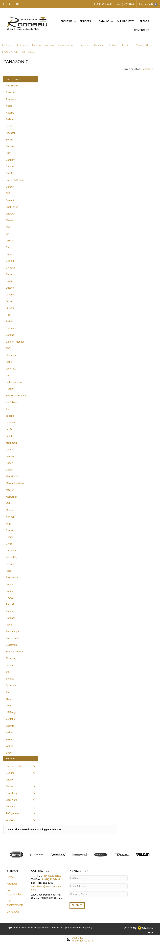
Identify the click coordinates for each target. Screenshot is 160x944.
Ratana (10, 611)
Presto (9, 591)
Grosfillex (11, 368)
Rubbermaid (12, 638)
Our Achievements (15, 903)
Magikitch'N (12, 476)
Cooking (6, 44)
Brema (9, 139)
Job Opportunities (15, 892)
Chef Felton (12, 207)
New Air (10, 516)
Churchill (10, 213)
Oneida (9, 537)
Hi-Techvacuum (14, 382)
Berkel (9, 126)
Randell (10, 604)
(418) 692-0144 (52, 876)
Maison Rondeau (15, 483)
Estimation (148, 4)
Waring (9, 746)
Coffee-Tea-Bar (65, 44)
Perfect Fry (12, 557)
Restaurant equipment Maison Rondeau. (42, 927)
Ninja (8, 523)
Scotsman (11, 645)
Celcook (10, 200)
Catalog (104, 21)
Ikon (8, 409)
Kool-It (9, 436)
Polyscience (12, 577)
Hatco (9, 375)
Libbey (9, 463)
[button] (74, 21)
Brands (144, 21)
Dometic (10, 267)
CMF (8, 227)
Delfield (10, 260)
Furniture (127, 44)
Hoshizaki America (16, 395)
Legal (150, 932)
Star (8, 671)
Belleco (10, 119)
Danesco (10, 254)
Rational (10, 618)
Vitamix (10, 725)
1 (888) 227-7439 (51, 879)
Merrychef (11, 496)
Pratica (9, 584)
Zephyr (9, 752)
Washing (49, 44)
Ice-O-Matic (12, 402)
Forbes (9, 321)
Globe (9, 362)
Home (10, 877)
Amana (10, 92)
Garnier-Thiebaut (15, 341)
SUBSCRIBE (82, 939)
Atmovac (11, 99)
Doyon (9, 281)
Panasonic (11, 550)
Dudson (10, 287)
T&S (8, 692)
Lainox (9, 449)
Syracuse (11, 685)
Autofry (10, 112)
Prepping (36, 44)
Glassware (99, 44)
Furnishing (11, 793)
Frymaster (11, 328)
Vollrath (10, 732)
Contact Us (141, 30)
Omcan (10, 530)
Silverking (11, 658)
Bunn (8, 153)
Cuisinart (10, 240)
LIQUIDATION (10, 51)
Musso (9, 510)
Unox (8, 705)
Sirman (10, 665)
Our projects (125, 21)
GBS (8, 348)
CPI (7, 234)
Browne (10, 146)
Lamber (10, 456)
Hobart (9, 389)
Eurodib (10, 308)
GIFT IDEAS (28, 51)
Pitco (8, 570)
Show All (10, 758)
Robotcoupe (12, 631)
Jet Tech (10, 429)
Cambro (10, 166)
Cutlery (9, 779)
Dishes (9, 786)
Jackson (10, 422)
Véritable (10, 719)
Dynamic (10, 294)
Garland (10, 335)
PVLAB (9, 597)
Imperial (10, 415)
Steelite (10, 678)
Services (85, 21)
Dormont (10, 274)
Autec (9, 105)
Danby (9, 247)
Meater (10, 490)
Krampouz (11, 442)
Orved (9, 544)
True (8, 699)
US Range (11, 712)
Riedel (9, 624)
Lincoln (9, 469)
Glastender (11, 355)
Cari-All (10, 173)
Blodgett (10, 133)
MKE (8, 503)
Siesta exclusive (14, 651)
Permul (10, 564)
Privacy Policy (86, 927)
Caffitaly (10, 160)
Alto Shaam (12, 85)
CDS (8, 193)
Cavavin (10, 186)
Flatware (113, 44)
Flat (8, 314)
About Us (66, 21)
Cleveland (11, 220)
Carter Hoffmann (15, 180)
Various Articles (144, 44)
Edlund (9, 301)
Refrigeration (21, 44)
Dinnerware (84, 44)
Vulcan (9, 739)
